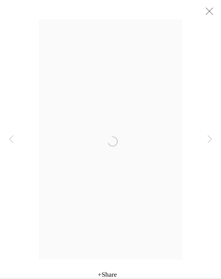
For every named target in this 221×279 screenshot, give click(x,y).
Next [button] (210, 139)
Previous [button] (11, 139)
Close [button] (207, 13)
